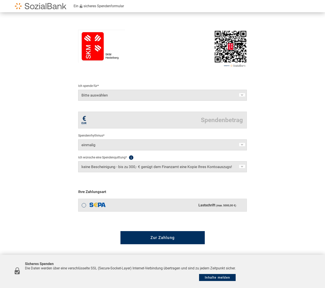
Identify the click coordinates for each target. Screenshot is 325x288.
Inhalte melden (217, 277)
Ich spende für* (88, 85)
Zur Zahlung (162, 237)
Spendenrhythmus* (91, 135)
